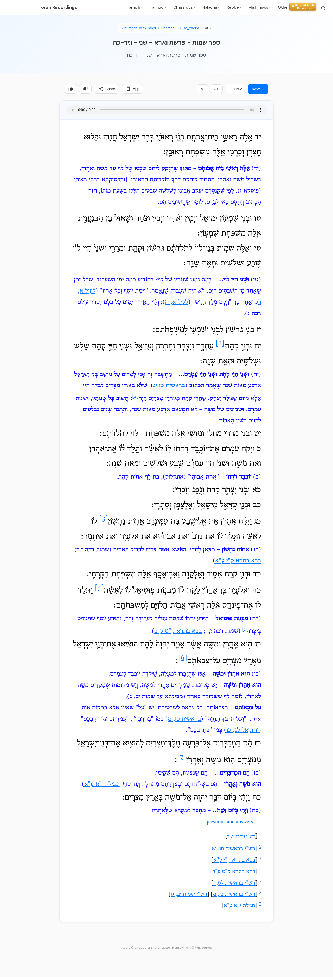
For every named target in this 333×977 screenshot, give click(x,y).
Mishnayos (259, 7)
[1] (220, 343)
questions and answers (229, 822)
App (132, 88)
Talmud (158, 7)
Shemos (167, 28)
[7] (181, 757)
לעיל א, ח (176, 302)
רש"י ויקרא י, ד (241, 836)
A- (202, 89)
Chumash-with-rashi (139, 28)
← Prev (236, 88)
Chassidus (184, 7)
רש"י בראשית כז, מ (234, 895)
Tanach (135, 7)
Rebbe (234, 7)
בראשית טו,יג (169, 385)
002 (208, 28)
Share (107, 88)
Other (284, 7)
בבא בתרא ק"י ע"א (238, 561)
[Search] (323, 8)
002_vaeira (189, 28)
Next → (258, 88)
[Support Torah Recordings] (302, 7)
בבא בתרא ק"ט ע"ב (178, 631)
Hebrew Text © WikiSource (192, 947)
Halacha (210, 7)
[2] (135, 396)
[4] (99, 587)
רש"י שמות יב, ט (189, 895)
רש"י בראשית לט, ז (234, 883)
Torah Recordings (58, 7)
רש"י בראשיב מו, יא (233, 849)
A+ (216, 89)
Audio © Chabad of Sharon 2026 (145, 947)
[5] (245, 629)
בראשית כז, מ (184, 719)
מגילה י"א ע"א (101, 784)
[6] (182, 658)
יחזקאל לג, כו (242, 730)
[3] (103, 518)
